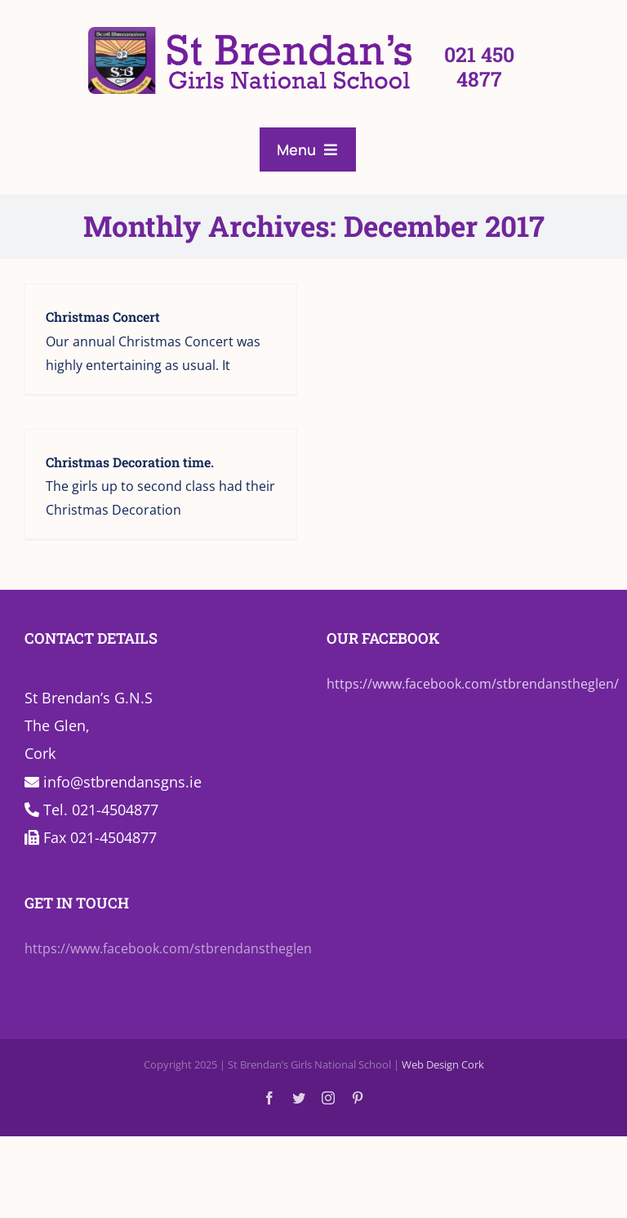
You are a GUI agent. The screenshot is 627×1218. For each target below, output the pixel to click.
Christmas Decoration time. (130, 462)
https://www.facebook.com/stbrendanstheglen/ (473, 684)
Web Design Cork (443, 1064)
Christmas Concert (103, 316)
